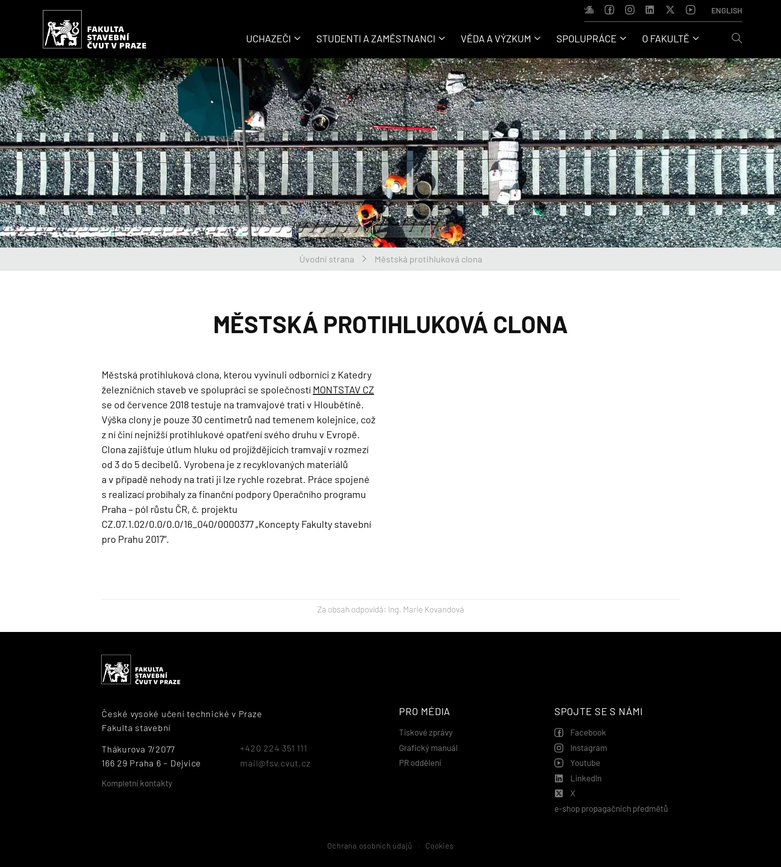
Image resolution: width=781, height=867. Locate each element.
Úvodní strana (326, 258)
